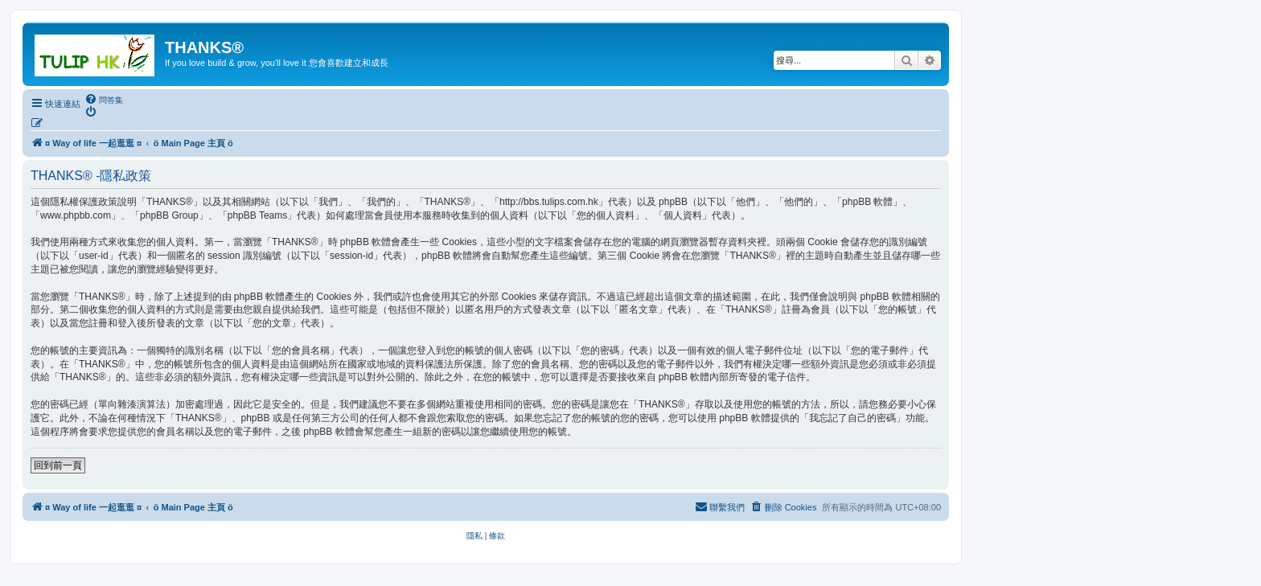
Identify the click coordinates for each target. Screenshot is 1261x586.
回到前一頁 (58, 465)
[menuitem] (103, 99)
